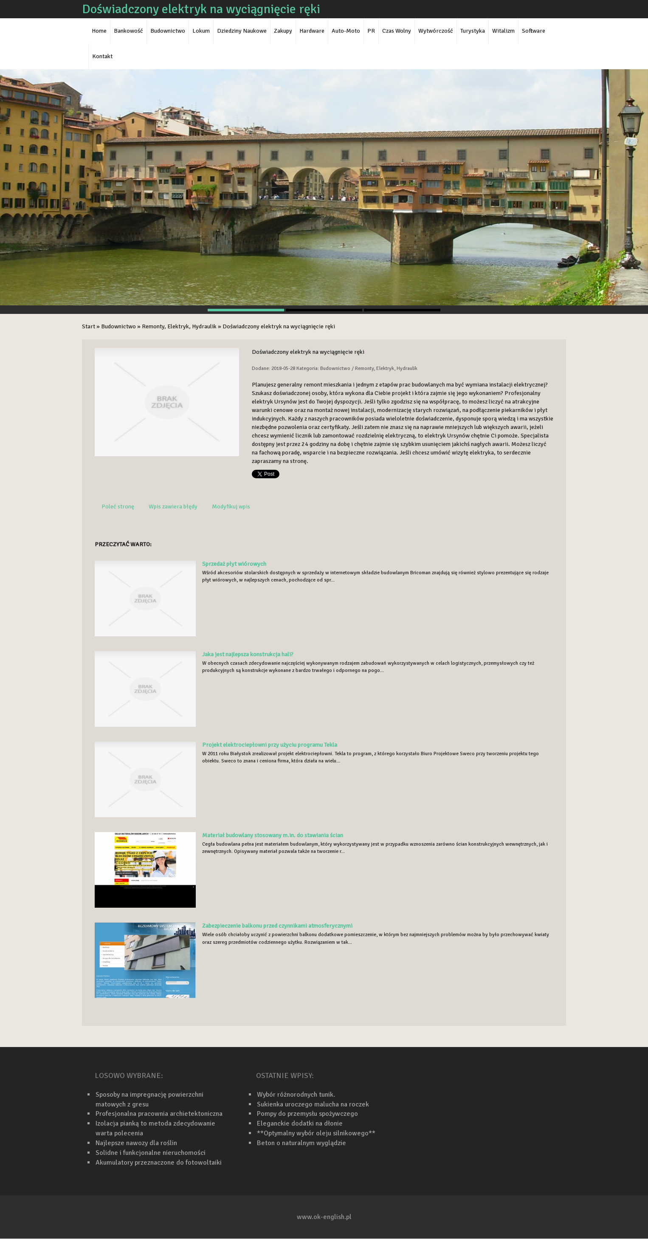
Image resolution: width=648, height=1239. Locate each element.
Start (88, 326)
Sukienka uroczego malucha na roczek (313, 1104)
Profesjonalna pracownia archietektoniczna (159, 1113)
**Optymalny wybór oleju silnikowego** (316, 1133)
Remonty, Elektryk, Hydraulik (179, 326)
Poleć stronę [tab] (117, 506)
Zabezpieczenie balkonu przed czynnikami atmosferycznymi (277, 925)
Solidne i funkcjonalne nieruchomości (151, 1153)
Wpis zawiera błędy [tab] (173, 506)
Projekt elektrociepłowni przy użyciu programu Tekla (269, 744)
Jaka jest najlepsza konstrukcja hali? (247, 654)
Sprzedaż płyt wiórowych (234, 563)
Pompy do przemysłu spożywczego (307, 1113)
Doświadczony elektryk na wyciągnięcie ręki (279, 326)
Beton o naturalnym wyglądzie (301, 1143)
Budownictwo (118, 326)
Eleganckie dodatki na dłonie (300, 1123)
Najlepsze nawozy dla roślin (136, 1143)
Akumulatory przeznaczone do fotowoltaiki (159, 1162)
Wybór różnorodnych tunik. (296, 1094)
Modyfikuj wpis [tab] (231, 506)
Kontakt (102, 56)
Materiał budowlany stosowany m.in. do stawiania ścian (272, 835)
